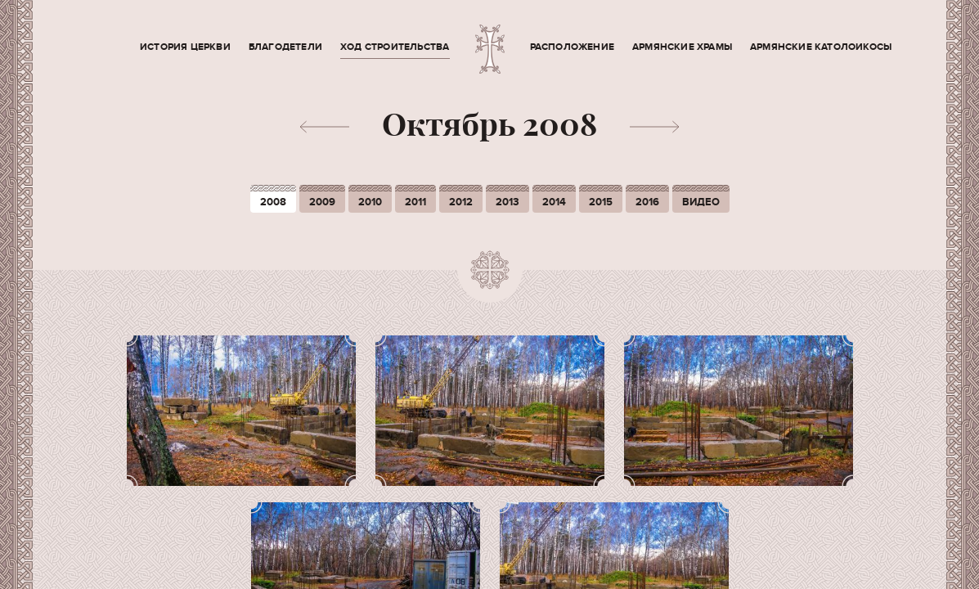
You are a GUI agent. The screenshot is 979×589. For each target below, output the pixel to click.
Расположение (572, 47)
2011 (415, 202)
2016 (647, 202)
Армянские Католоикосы (820, 47)
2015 (601, 202)
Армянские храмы (682, 47)
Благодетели (285, 47)
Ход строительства (394, 47)
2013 (507, 202)
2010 (370, 202)
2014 (554, 202)
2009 (322, 202)
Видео (701, 202)
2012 (461, 202)
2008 (273, 202)
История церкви (185, 47)
